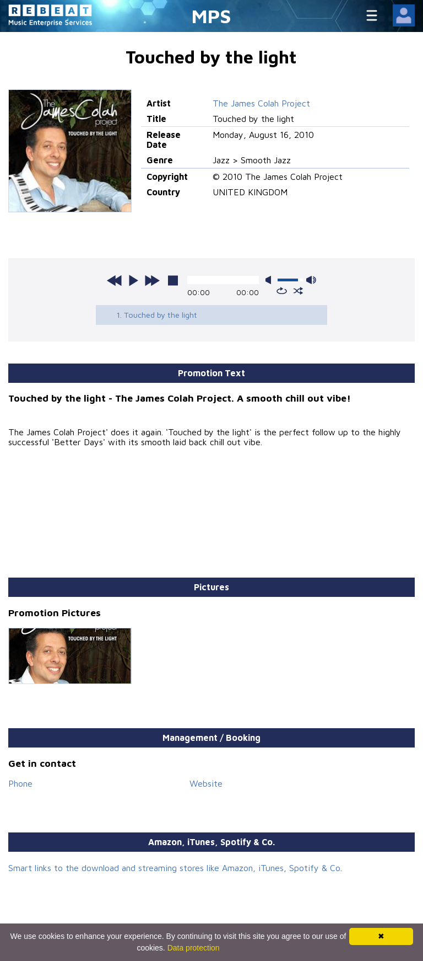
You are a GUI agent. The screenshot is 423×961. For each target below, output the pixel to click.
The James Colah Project (261, 103)
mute (270, 280)
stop (173, 280)
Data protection (193, 947)
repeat (282, 291)
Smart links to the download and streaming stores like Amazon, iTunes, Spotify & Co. (175, 868)
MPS (211, 15)
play (133, 280)
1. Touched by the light (156, 314)
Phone (20, 783)
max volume (311, 280)
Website (206, 783)
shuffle (298, 291)
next (152, 280)
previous (114, 280)
